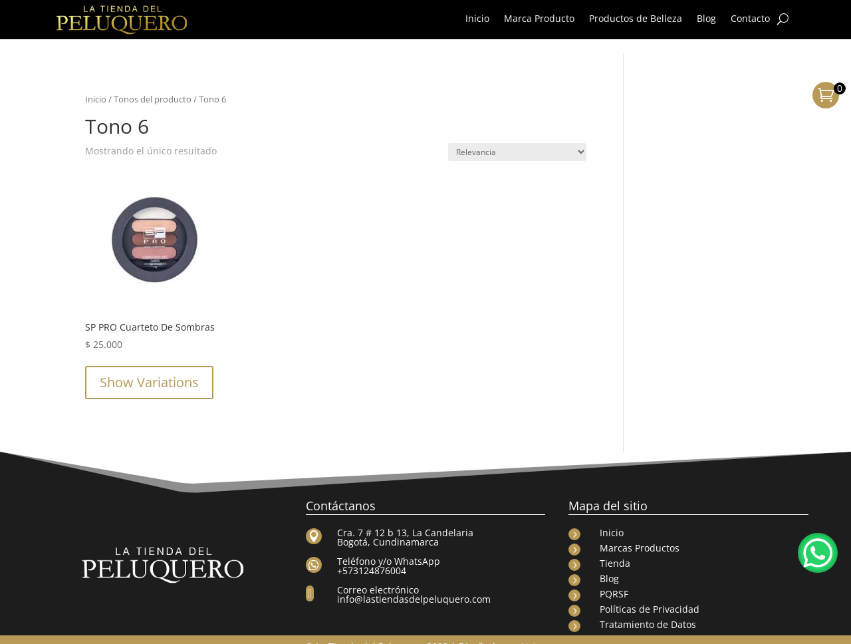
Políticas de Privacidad (649, 595)
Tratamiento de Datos (648, 610)
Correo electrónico (378, 575)
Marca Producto (539, 19)
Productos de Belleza (635, 19)
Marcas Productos (639, 534)
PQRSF (614, 579)
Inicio (477, 19)
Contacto (750, 19)
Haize (533, 632)
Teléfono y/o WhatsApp (388, 547)
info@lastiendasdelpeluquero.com (414, 585)
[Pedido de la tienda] (517, 138)
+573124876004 (371, 556)
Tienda (615, 549)
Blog (706, 19)
